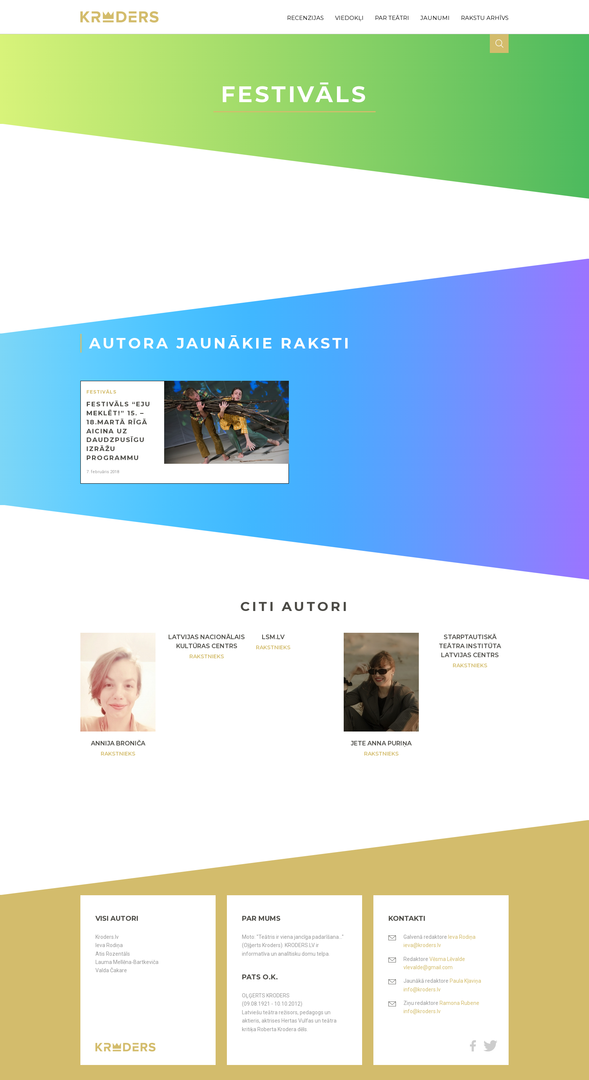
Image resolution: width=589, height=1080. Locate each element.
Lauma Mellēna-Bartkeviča (127, 962)
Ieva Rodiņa (109, 945)
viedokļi (349, 17)
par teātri (392, 17)
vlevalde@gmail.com (428, 967)
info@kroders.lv (422, 989)
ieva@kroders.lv (422, 945)
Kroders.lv (107, 937)
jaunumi (435, 17)
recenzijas (305, 17)
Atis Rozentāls (112, 954)
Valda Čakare (111, 970)
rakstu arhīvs (485, 17)
